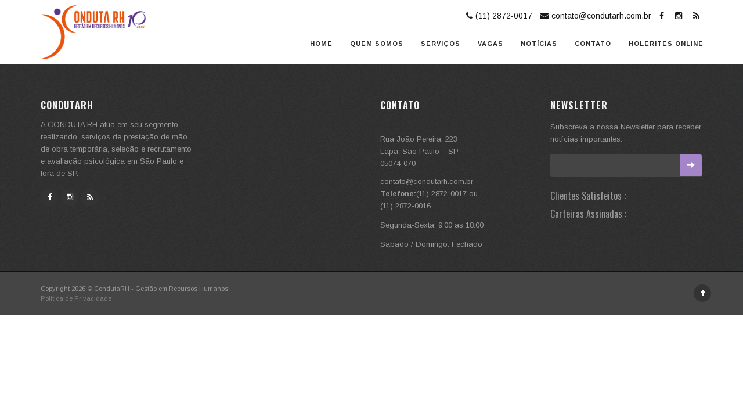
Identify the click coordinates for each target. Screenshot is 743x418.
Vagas (490, 43)
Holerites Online (666, 43)
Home (321, 43)
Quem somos (376, 43)
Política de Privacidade (76, 298)
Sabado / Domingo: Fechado (431, 244)
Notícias (539, 43)
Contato (593, 43)
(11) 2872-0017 (497, 15)
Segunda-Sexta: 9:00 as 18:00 (432, 225)
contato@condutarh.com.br (594, 15)
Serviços (440, 43)
